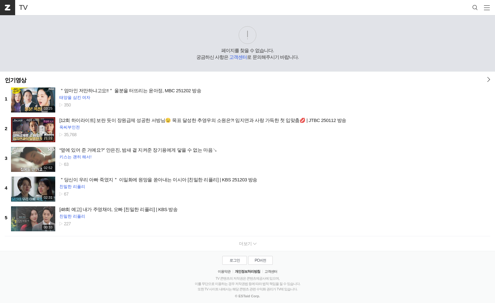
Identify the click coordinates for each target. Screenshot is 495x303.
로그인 (235, 260)
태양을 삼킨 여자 (74, 97)
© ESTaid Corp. (247, 296)
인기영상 (15, 80)
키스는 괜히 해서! (75, 157)
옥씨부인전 (69, 127)
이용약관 (224, 271)
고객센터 (238, 57)
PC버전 (260, 260)
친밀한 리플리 (72, 186)
